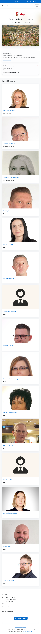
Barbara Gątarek (8, 244)
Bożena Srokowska (9, 110)
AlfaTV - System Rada (27, 631)
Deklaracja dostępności (20, 627)
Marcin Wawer (7, 546)
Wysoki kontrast (19, 1)
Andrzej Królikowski (9, 143)
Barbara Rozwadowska (10, 412)
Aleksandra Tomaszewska (11, 177)
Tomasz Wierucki (8, 580)
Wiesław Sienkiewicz (9, 446)
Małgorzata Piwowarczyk (11, 379)
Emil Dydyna (7, 211)
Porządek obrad (7, 60)
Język (35, 1)
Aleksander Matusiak (9, 311)
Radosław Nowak (8, 345)
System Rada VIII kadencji (20, 618)
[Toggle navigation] (37, 5)
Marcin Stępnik (7, 479)
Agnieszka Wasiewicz (10, 513)
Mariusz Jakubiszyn (9, 278)
